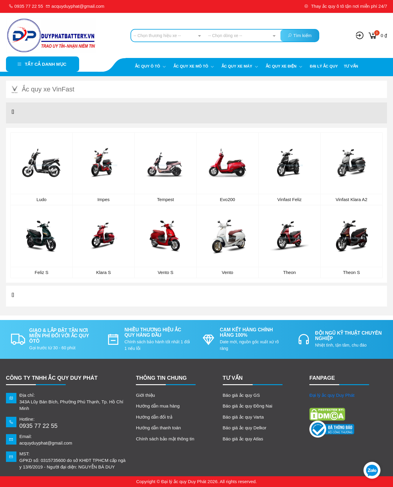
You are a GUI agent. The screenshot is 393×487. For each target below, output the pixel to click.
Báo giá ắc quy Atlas (243, 438)
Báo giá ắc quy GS (241, 395)
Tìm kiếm (299, 35)
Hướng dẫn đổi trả (154, 416)
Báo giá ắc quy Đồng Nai (247, 405)
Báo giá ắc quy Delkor (244, 427)
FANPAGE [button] (322, 378)
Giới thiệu (145, 395)
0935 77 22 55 (26, 6)
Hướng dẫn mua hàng (157, 405)
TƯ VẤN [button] (233, 378)
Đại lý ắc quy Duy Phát (331, 395)
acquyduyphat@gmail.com (75, 6)
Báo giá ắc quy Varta (243, 416)
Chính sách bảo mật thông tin (165, 438)
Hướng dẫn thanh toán (158, 427)
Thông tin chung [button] (161, 378)
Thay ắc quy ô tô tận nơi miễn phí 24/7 (345, 6)
